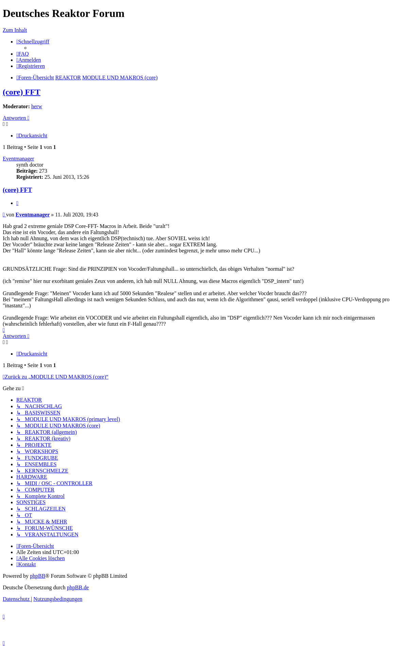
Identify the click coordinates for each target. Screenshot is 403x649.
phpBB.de (78, 587)
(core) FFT (21, 92)
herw (36, 106)
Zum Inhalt (15, 30)
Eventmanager (18, 158)
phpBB (37, 576)
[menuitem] (22, 54)
